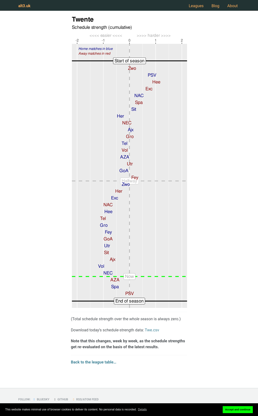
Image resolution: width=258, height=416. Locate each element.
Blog (215, 6)
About (232, 6)
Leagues (196, 6)
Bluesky (40, 399)
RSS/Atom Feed (85, 399)
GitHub (60, 399)
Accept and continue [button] (237, 409)
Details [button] (142, 409)
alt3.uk (24, 6)
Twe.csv (152, 330)
